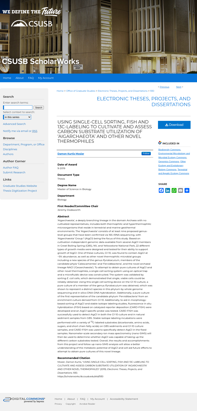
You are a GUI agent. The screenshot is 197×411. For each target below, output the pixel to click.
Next (178, 86)
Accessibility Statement (124, 398)
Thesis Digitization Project (20, 190)
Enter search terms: (15, 102)
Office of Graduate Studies (80, 90)
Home (60, 90)
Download (174, 124)
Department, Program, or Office (23, 144)
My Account (97, 398)
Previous (164, 86)
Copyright (71, 404)
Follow (146, 153)
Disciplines (10, 149)
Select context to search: (19, 112)
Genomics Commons (168, 161)
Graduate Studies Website (20, 185)
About (71, 398)
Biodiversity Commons (169, 149)
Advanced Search (14, 123)
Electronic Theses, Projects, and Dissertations (123, 90)
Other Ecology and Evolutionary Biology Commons (172, 165)
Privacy (58, 404)
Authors (8, 154)
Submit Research (14, 172)
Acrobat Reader (87, 404)
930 (152, 90)
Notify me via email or (20, 131)
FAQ (82, 398)
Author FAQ (10, 167)
